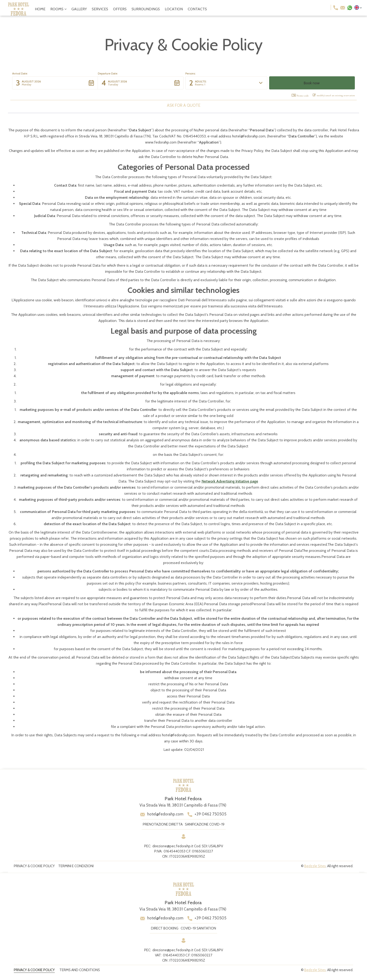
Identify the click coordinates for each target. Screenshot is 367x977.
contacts (197, 9)
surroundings (146, 9)
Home (40, 9)
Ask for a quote (183, 105)
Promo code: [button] (300, 95)
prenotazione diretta (163, 824)
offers (120, 9)
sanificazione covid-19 (204, 824)
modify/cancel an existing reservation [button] (334, 95)
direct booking (164, 928)
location (174, 9)
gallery (79, 9)
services (100, 9)
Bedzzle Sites (315, 866)
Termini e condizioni (76, 866)
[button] (58, 9)
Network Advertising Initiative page (230, 481)
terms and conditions (79, 970)
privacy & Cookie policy (34, 866)
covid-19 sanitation (198, 928)
